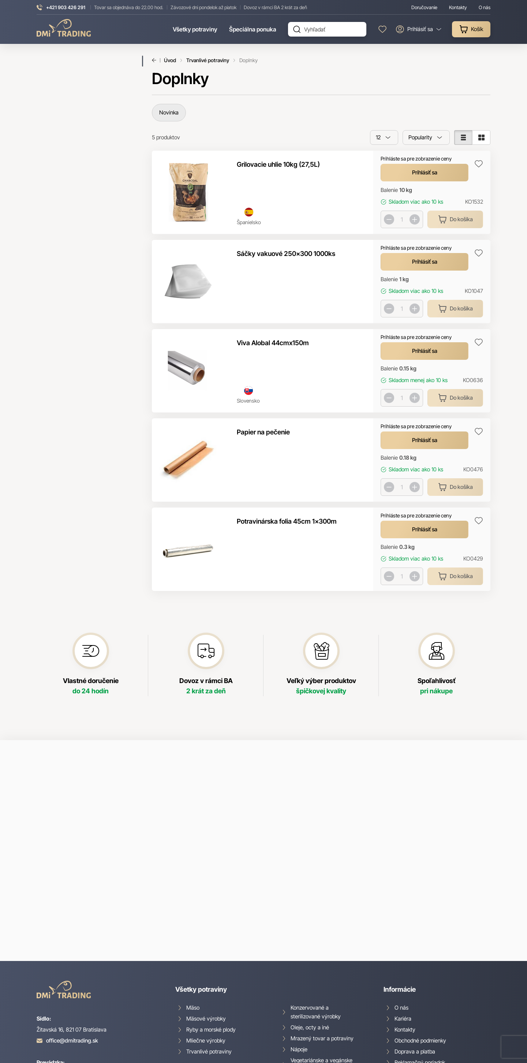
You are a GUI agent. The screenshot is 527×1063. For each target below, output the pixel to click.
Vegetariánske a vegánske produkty (321, 954)
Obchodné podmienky (420, 930)
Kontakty (405, 919)
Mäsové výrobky (206, 908)
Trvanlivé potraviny (207, 60)
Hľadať (296, 29)
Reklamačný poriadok (420, 952)
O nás (401, 897)
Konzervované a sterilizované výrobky (316, 901)
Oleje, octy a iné (310, 916)
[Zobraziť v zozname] (463, 137)
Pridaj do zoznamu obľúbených (478, 163)
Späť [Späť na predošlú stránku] (156, 60)
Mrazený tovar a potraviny (322, 927)
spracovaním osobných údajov (344, 823)
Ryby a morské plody (211, 919)
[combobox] (384, 137)
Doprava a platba (415, 941)
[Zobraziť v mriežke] (481, 137)
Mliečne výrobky (205, 930)
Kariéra (403, 908)
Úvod (170, 60)
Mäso (192, 897)
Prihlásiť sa (424, 172)
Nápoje (299, 938)
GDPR (401, 963)
